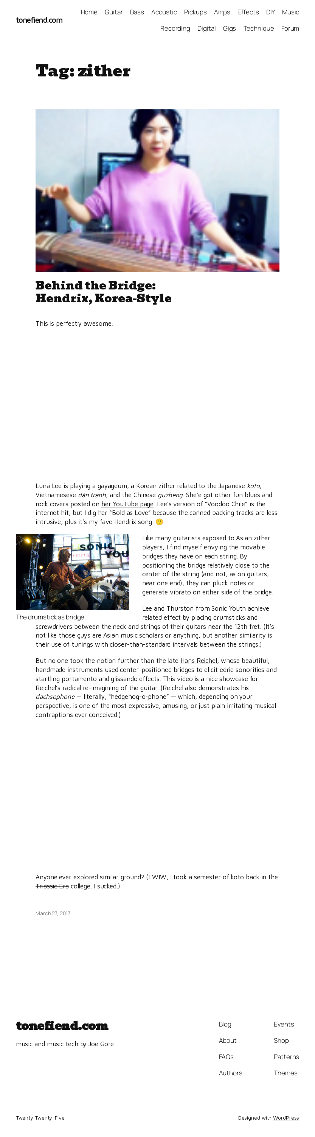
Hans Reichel (198, 660)
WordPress (286, 1117)
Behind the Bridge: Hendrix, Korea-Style (104, 292)
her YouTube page (127, 504)
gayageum (112, 486)
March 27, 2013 (53, 913)
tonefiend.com (39, 20)
